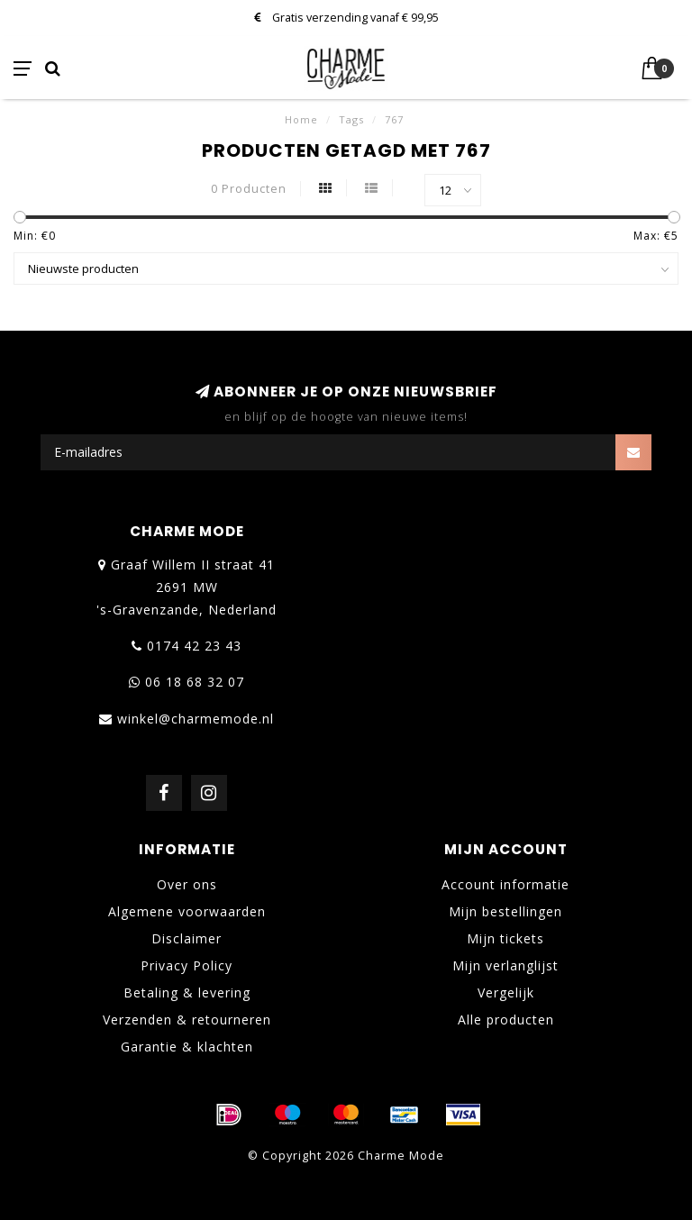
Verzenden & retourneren (187, 1019)
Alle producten (506, 1019)
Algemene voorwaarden (187, 911)
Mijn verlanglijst (505, 965)
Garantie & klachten (187, 1046)
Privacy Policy (186, 965)
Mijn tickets (505, 938)
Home (301, 119)
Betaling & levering (186, 992)
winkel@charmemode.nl (195, 718)
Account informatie (505, 884)
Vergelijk (506, 992)
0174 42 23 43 (194, 645)
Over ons (187, 884)
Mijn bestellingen (505, 911)
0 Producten (249, 188)
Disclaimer (186, 938)
